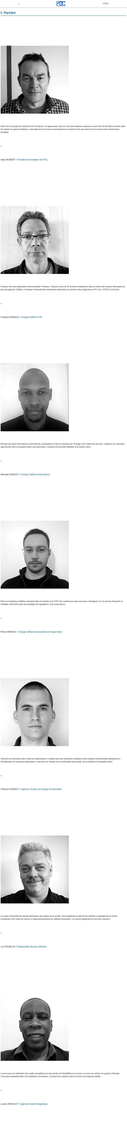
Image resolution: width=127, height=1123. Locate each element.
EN (107, 4)
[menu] (18, 3)
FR (104, 4)
